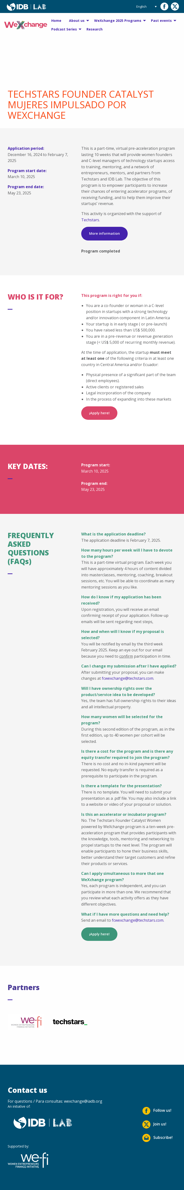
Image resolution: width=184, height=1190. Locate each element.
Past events (161, 20)
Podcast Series (64, 29)
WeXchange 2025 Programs (117, 20)
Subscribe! (157, 1138)
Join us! (154, 1124)
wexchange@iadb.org (83, 1101)
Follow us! (156, 1111)
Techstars (90, 219)
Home (56, 20)
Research (94, 29)
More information (104, 233)
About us (77, 20)
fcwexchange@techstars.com (127, 678)
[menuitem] (56, 20)
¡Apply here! (99, 413)
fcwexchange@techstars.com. (138, 920)
